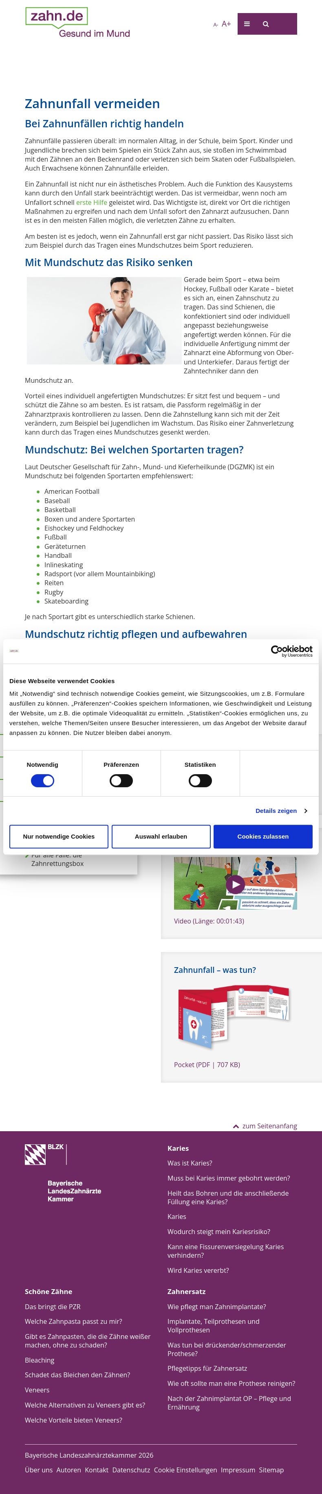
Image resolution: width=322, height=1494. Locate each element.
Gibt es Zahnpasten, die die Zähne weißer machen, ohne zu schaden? (88, 1341)
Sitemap (271, 1469)
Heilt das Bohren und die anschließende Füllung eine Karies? (228, 1197)
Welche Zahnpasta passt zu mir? (73, 1321)
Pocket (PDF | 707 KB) (207, 1064)
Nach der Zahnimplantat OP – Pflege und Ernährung (229, 1403)
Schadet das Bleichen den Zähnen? (77, 1374)
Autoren (69, 1469)
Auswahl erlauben (161, 836)
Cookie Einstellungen (185, 1469)
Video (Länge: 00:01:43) (209, 921)
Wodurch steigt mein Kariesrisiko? (219, 1231)
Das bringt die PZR (53, 1306)
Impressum (238, 1469)
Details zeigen (276, 810)
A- (216, 24)
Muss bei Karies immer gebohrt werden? (229, 1178)
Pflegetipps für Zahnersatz (207, 1368)
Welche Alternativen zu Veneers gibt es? (85, 1405)
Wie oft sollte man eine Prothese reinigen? (232, 1383)
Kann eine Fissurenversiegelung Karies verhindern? (226, 1251)
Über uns (39, 1469)
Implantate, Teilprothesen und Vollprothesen (214, 1325)
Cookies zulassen (263, 836)
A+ (226, 23)
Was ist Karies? (190, 1163)
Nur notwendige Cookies (59, 836)
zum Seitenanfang (265, 1125)
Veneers (37, 1389)
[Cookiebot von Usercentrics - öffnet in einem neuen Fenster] (277, 651)
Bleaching (39, 1360)
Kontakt (96, 1469)
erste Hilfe (91, 202)
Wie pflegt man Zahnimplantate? (217, 1306)
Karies (177, 1216)
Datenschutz (131, 1469)
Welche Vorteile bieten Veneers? (73, 1420)
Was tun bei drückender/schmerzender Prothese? (227, 1349)
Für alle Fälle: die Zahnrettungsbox (54, 859)
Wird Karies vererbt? (198, 1270)
